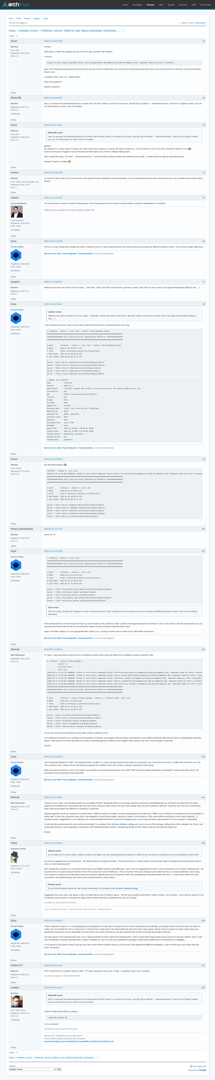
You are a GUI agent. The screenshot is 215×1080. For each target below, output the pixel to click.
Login (45, 18)
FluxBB (202, 1070)
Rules (18, 18)
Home (125, 5)
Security (183, 5)
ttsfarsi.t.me (109, 1041)
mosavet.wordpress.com (54, 1041)
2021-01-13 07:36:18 (53, 125)
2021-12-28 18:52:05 (53, 198)
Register (36, 18)
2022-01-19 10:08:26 (53, 459)
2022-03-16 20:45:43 (53, 920)
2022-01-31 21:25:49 (53, 551)
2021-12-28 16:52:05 (53, 172)
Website (16, 114)
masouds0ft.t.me (85, 1041)
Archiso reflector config (123, 824)
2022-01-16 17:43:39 (53, 241)
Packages (137, 5)
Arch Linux (16, 4)
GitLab (171, 5)
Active (190, 23)
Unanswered (200, 23)
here (201, 247)
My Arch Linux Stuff (52, 254)
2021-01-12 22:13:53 (53, 41)
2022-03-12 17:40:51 (53, 797)
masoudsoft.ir (71, 1041)
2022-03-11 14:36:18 (53, 649)
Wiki (161, 5)
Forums (150, 5)
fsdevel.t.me (98, 1041)
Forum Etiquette (69, 254)
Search (27, 18)
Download (206, 5)
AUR (194, 5)
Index (11, 18)
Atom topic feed (199, 1066)
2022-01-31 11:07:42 (53, 529)
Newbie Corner (28, 30)
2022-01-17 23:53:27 (53, 282)
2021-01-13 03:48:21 (53, 98)
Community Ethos (85, 254)
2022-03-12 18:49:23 (53, 843)
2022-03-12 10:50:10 (53, 757)
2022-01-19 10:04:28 (53, 304)
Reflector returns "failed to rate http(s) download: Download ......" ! (83, 30)
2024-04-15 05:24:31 (53, 987)
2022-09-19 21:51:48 (53, 965)
